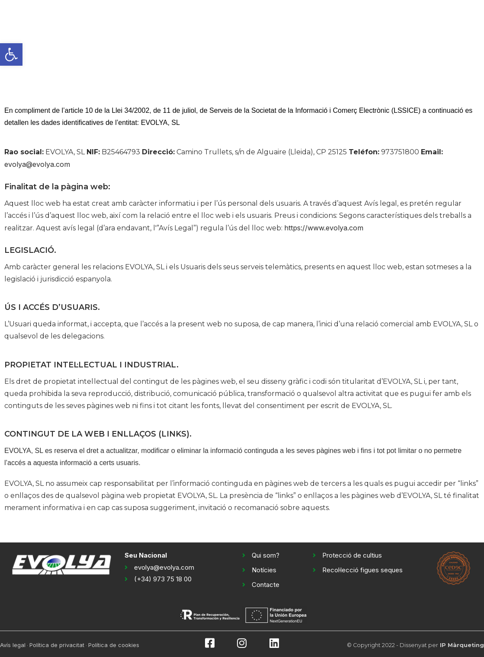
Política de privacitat (56, 645)
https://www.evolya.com (323, 227)
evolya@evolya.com (37, 164)
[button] (11, 54)
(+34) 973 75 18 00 (163, 579)
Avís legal (13, 645)
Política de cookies (113, 645)
